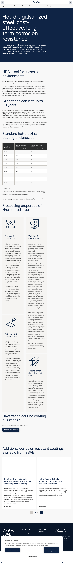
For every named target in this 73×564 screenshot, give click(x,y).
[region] (32, 550)
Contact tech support (11, 430)
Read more (7, 506)
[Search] (2, 2)
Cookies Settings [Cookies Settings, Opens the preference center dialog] (32, 556)
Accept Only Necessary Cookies (45, 551)
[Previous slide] (31, 512)
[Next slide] (41, 512)
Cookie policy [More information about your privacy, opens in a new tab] (44, 547)
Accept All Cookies (18, 551)
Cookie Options (66, 557)
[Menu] (70, 2)
